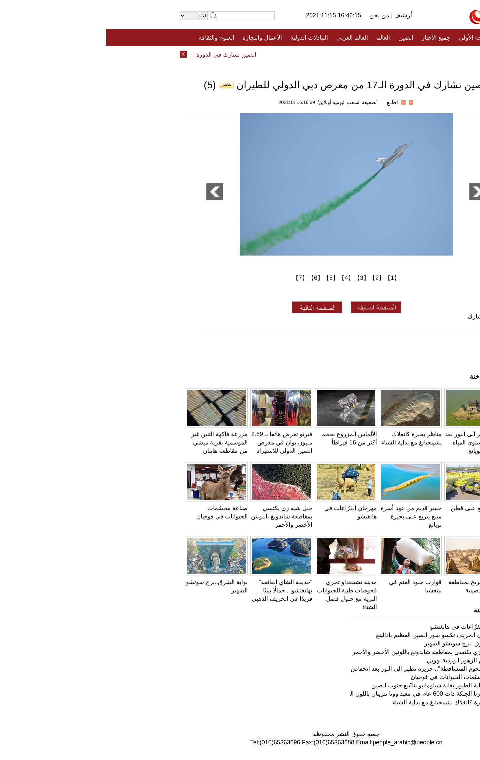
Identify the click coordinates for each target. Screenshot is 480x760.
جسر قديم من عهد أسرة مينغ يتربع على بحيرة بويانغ (304, 516)
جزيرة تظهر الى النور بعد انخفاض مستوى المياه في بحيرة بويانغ (369, 442)
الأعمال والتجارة (156, 37)
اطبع (286, 102)
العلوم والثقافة (110, 37)
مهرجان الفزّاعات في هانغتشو (361, 626)
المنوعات (264, 54)
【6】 (209, 278)
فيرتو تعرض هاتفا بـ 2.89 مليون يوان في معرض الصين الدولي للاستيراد (175, 442)
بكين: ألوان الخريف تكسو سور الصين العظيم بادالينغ (334, 635)
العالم (277, 37)
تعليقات (235, 54)
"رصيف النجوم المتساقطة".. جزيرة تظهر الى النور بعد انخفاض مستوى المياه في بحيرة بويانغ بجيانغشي (271, 668)
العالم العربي (246, 37)
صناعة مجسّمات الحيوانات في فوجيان (351, 677)
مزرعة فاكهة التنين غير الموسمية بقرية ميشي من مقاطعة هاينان (113, 442)
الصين (299, 37)
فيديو (211, 54)
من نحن (274, 15)
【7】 (194, 278)
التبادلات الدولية (203, 37)
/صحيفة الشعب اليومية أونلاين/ (240, 102)
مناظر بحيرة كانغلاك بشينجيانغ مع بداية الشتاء (342, 702)
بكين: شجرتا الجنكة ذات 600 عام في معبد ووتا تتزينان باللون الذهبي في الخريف (299, 693)
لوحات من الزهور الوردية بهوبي (359, 660)
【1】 (286, 278)
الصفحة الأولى (370, 37)
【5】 (224, 278)
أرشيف (296, 15)
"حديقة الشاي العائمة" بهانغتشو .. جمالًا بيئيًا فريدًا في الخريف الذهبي (175, 590)
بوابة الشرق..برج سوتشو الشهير (358, 643)
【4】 (240, 278)
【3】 (255, 278)
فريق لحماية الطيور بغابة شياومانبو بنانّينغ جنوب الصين (331, 685)
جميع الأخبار (329, 37)
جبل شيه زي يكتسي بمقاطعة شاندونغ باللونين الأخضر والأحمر (175, 516)
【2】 (270, 278)
